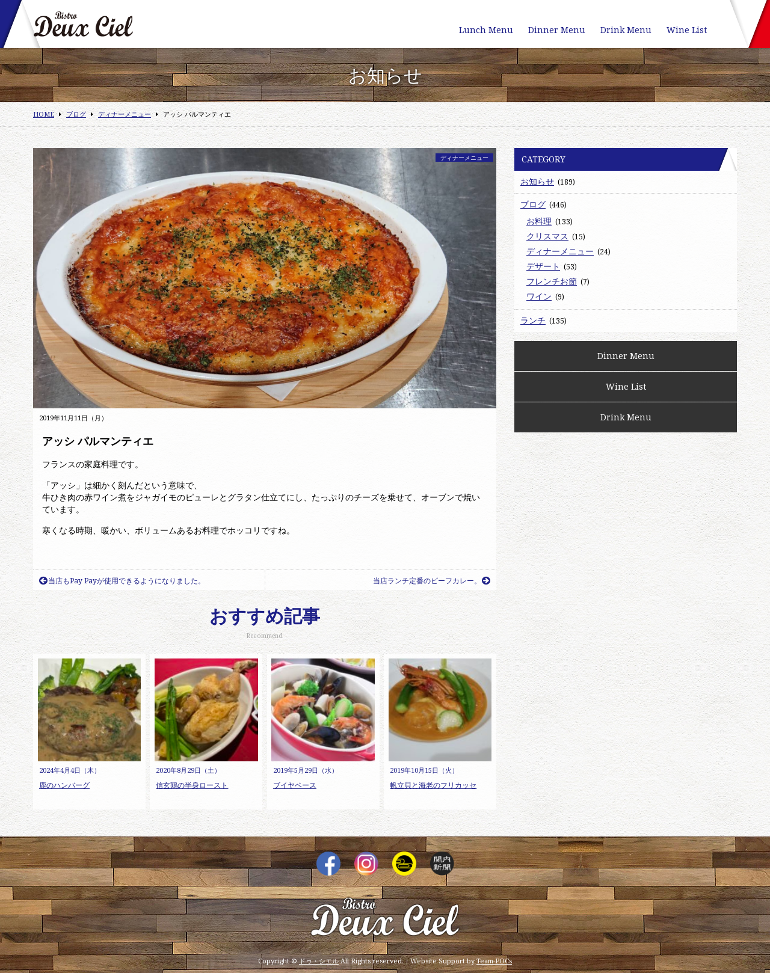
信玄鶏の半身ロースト (192, 785)
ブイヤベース (294, 785)
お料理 (539, 221)
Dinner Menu (556, 29)
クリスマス (547, 236)
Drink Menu (625, 29)
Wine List (687, 29)
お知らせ (537, 181)
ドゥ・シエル (319, 960)
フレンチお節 (551, 281)
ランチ (533, 320)
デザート (543, 266)
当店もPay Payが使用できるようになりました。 (122, 581)
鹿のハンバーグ (64, 785)
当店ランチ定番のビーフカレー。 (431, 581)
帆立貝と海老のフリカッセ (433, 785)
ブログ (533, 204)
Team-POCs (494, 960)
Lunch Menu (486, 29)
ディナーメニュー (464, 157)
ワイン (539, 296)
